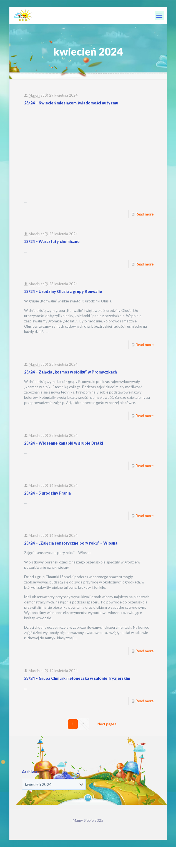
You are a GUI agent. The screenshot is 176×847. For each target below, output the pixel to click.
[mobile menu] (159, 15)
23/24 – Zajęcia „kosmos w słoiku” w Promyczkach (70, 372)
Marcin (34, 95)
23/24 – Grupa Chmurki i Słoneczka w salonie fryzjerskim (77, 678)
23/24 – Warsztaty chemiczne (52, 241)
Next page (107, 724)
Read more (145, 214)
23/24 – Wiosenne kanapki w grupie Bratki (63, 443)
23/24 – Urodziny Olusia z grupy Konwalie (63, 291)
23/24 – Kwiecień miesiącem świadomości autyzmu (71, 103)
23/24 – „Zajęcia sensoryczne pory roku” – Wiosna (70, 543)
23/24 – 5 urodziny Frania (47, 493)
